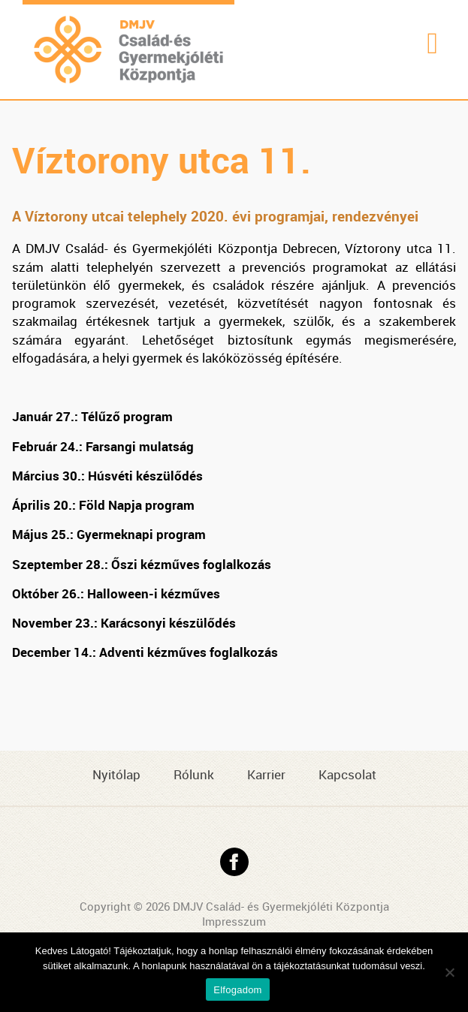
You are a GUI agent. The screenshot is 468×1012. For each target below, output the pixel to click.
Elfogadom (237, 989)
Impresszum (234, 921)
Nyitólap (116, 774)
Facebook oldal (234, 862)
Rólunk (194, 774)
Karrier (266, 774)
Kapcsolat (347, 774)
